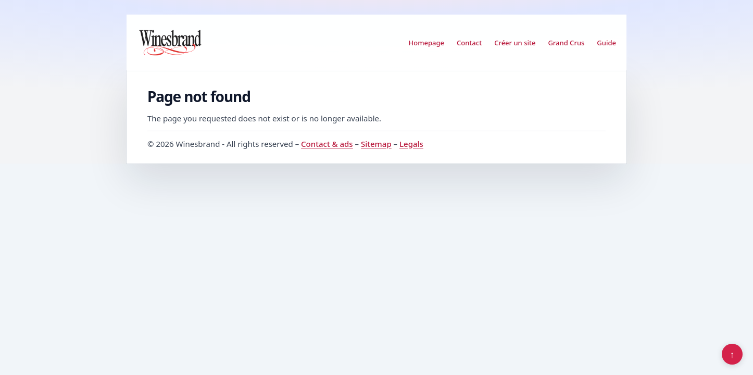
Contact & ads (327, 144)
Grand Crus (566, 42)
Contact (469, 42)
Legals (411, 144)
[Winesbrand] (170, 43)
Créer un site (514, 42)
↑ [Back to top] (732, 354)
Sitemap (376, 144)
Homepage (426, 42)
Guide (606, 42)
